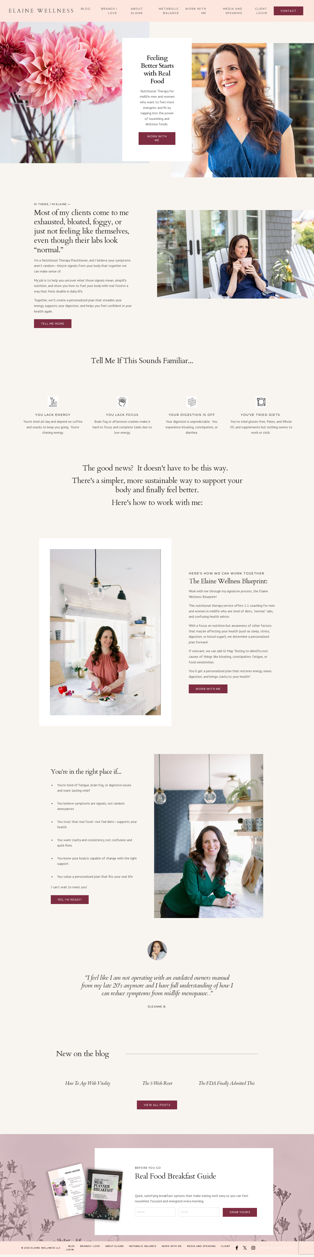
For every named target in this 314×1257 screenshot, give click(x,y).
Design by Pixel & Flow (276, 1250)
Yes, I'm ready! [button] (70, 901)
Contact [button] (288, 10)
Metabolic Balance (169, 10)
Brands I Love (109, 10)
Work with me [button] (157, 139)
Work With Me (195, 10)
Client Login (261, 10)
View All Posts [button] (157, 1106)
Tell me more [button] (52, 325)
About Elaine (137, 10)
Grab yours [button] (239, 1213)
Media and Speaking (233, 10)
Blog (86, 8)
